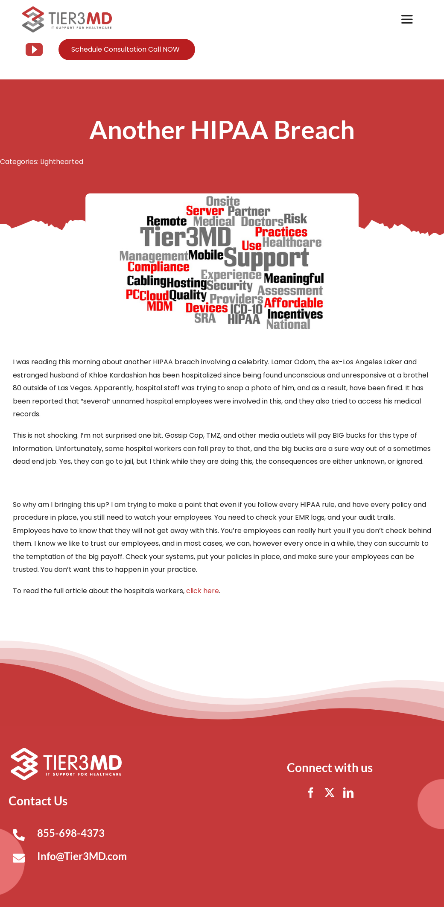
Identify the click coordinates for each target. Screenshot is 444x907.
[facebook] (311, 792)
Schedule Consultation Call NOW (125, 49)
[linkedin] (348, 792)
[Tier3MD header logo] (67, 10)
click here (202, 591)
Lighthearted (61, 162)
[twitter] (329, 792)
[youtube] (34, 49)
